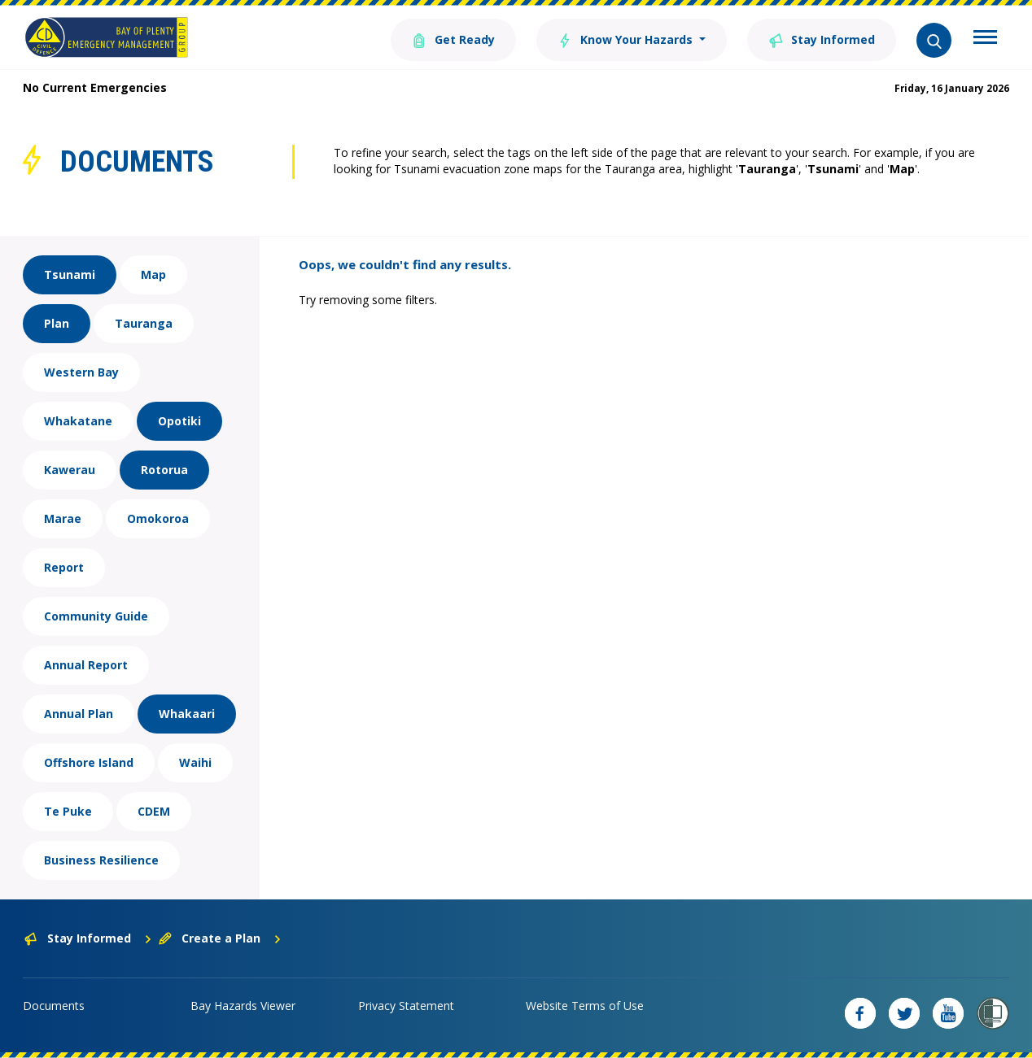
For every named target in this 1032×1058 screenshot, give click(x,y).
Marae (62, 518)
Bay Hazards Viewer (242, 1005)
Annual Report (86, 665)
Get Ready (453, 38)
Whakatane (78, 421)
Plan (56, 323)
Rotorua (164, 469)
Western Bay (81, 372)
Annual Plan (78, 713)
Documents (54, 1005)
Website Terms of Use (585, 1005)
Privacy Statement (406, 1005)
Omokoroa (158, 518)
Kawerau (69, 469)
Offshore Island (88, 762)
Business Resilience (101, 860)
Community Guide (96, 616)
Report (64, 567)
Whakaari (187, 713)
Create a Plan (220, 938)
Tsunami (69, 274)
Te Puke (68, 811)
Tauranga (144, 323)
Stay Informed (821, 38)
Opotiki (179, 421)
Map (153, 274)
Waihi (195, 762)
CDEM (154, 811)
